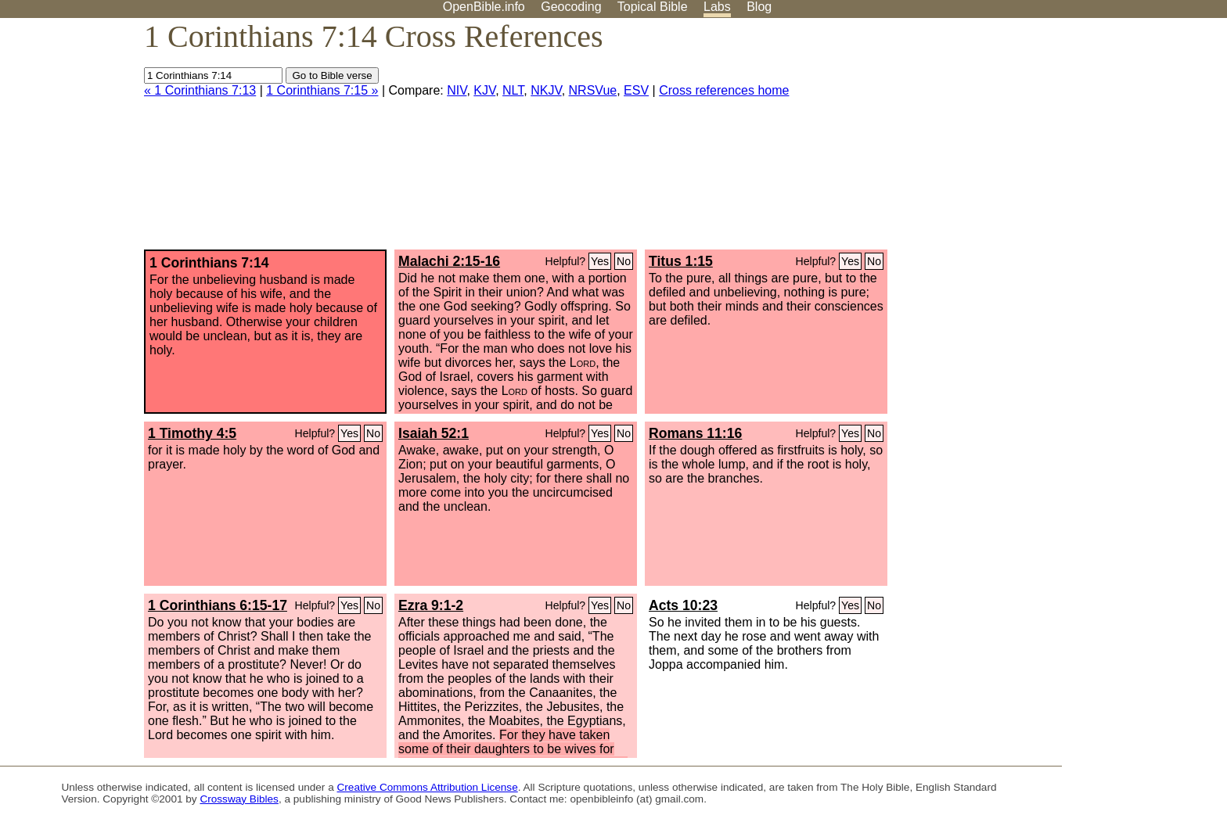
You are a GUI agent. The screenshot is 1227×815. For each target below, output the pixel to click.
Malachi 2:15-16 (449, 261)
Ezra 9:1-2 (430, 605)
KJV (484, 90)
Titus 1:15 (681, 261)
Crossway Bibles (239, 799)
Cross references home (724, 90)
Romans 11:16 (695, 433)
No (624, 261)
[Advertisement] (1069, 140)
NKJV (546, 90)
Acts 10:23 (683, 605)
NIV (456, 90)
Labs (717, 6)
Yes (600, 261)
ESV (636, 90)
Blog (759, 6)
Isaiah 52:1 (433, 433)
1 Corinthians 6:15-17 (217, 605)
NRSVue (593, 90)
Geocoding (571, 6)
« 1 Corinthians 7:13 (200, 90)
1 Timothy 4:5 (192, 433)
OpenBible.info (484, 6)
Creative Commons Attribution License (427, 787)
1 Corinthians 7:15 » (322, 90)
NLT (513, 90)
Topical (652, 6)
